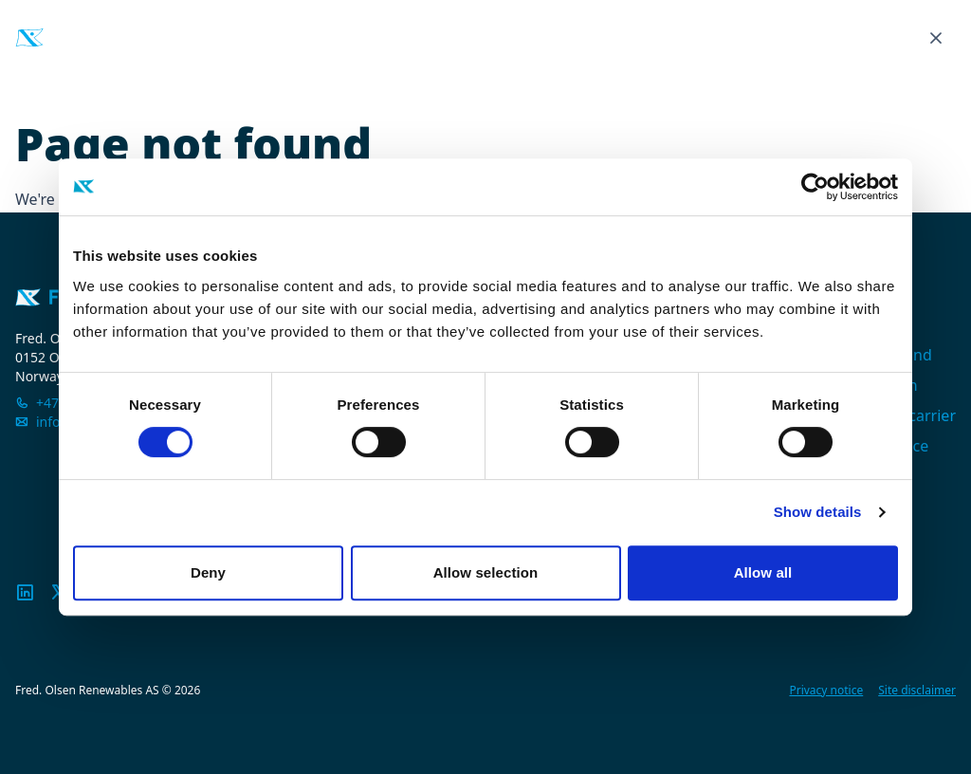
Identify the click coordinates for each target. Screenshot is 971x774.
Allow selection (486, 572)
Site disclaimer (917, 690)
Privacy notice (826, 690)
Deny (208, 572)
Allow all (763, 572)
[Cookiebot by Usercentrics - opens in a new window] (815, 187)
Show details (818, 512)
